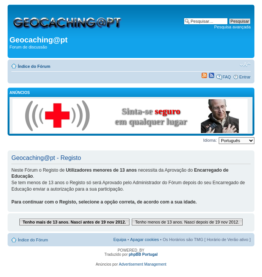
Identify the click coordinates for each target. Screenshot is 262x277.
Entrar (245, 77)
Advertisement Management (142, 264)
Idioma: (210, 140)
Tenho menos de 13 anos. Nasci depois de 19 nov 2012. (187, 222)
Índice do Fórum (34, 66)
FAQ (227, 77)
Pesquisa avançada (232, 27)
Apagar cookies (144, 239)
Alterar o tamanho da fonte (245, 64)
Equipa (119, 239)
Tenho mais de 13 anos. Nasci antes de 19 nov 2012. (74, 222)
